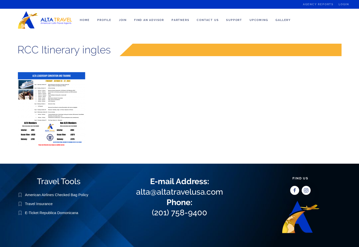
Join (123, 20)
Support (234, 20)
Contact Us (208, 20)
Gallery (283, 20)
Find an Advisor (149, 20)
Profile (104, 20)
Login (344, 4)
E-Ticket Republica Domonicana (51, 212)
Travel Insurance (39, 203)
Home (85, 20)
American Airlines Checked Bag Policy (56, 194)
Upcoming (259, 20)
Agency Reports (318, 4)
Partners (180, 20)
